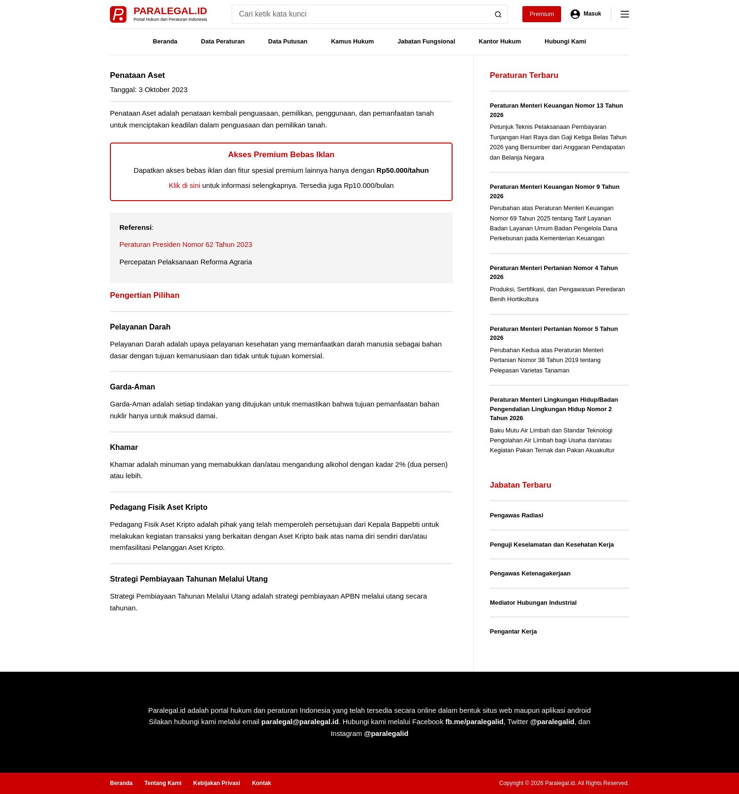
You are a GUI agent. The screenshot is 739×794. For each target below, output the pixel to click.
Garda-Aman (132, 387)
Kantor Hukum (500, 41)
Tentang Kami (162, 783)
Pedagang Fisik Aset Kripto (159, 507)
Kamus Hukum (352, 41)
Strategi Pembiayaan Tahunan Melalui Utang (189, 579)
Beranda (165, 41)
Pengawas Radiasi (516, 515)
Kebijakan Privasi (216, 783)
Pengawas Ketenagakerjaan (530, 573)
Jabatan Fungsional (426, 41)
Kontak (261, 783)
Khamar (124, 447)
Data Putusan (287, 41)
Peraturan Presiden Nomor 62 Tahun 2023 (185, 244)
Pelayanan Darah (140, 327)
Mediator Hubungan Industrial (533, 602)
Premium (541, 13)
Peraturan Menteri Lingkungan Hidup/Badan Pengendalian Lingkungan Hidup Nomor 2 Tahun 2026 (554, 409)
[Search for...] (360, 14)
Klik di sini (185, 185)
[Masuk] (586, 14)
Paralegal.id (170, 10)
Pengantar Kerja (513, 631)
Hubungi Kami (565, 41)
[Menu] (625, 14)
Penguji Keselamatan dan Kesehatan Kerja (552, 544)
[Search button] (498, 14)
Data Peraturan (222, 41)
